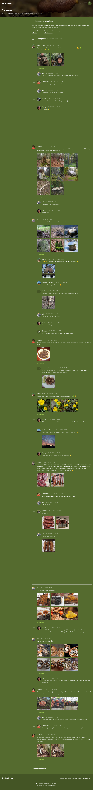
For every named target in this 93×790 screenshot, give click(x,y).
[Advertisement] (15, 46)
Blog (89, 778)
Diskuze (85, 778)
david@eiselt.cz (51, 785)
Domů (62, 778)
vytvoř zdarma (48, 33)
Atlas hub (74, 778)
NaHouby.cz (6, 3)
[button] (85, 3)
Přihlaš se (34, 33)
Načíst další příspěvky (39, 768)
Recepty (80, 778)
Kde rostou (67, 778)
